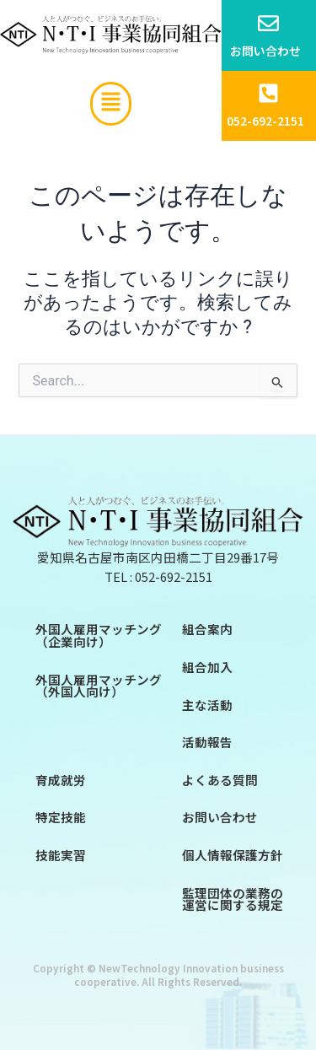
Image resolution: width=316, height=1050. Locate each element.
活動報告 (207, 742)
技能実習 (60, 855)
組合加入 (207, 667)
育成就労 (60, 780)
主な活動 (207, 704)
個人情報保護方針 (232, 855)
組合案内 (207, 629)
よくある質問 (220, 780)
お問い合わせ (220, 817)
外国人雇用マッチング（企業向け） (98, 635)
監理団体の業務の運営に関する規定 (232, 899)
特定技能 (60, 817)
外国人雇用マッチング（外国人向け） (98, 685)
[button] (110, 104)
